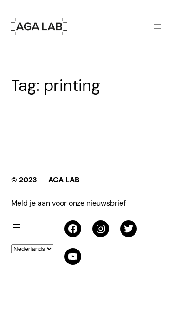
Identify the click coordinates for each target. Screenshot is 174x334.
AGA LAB (63, 180)
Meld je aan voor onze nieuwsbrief (68, 203)
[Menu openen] (157, 26)
